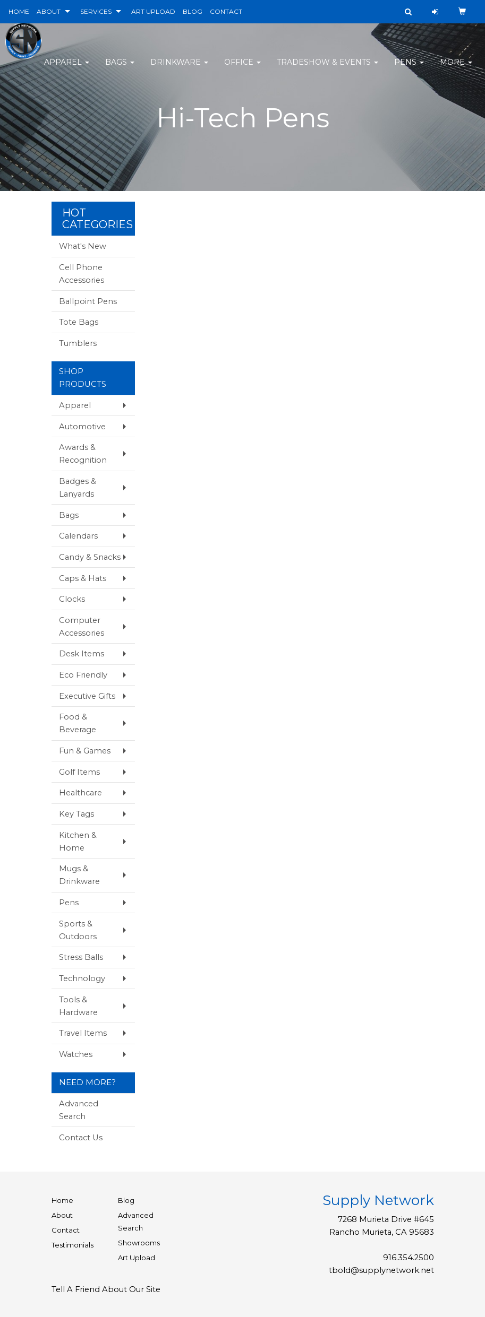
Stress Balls (81, 957)
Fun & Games (84, 751)
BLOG (192, 11)
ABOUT (49, 11)
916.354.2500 (408, 1257)
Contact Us (81, 1137)
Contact (66, 1230)
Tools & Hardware (78, 1006)
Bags (119, 69)
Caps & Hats (82, 578)
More (456, 69)
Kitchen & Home (78, 841)
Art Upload (136, 1257)
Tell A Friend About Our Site (106, 1289)
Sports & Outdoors (78, 930)
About (62, 1215)
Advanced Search (78, 1110)
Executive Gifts (87, 696)
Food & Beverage (77, 723)
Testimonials (72, 1245)
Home (62, 1200)
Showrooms (139, 1242)
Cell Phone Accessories (81, 274)
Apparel (66, 69)
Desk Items (81, 653)
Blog (126, 1200)
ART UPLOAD (153, 11)
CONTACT (226, 11)
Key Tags (76, 814)
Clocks (72, 599)
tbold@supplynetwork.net (381, 1270)
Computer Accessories (81, 627)
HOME (18, 11)
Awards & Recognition (83, 454)
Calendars (78, 536)
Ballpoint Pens (88, 301)
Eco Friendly (83, 675)
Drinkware (179, 69)
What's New (82, 246)
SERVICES (96, 11)
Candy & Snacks (90, 557)
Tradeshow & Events (327, 69)
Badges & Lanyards (77, 487)
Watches (75, 1054)
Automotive (82, 426)
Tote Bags (78, 322)
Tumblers (78, 343)
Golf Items (79, 772)
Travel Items (83, 1033)
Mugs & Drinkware (79, 875)
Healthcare (80, 793)
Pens (409, 69)
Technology (82, 978)
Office (242, 69)
